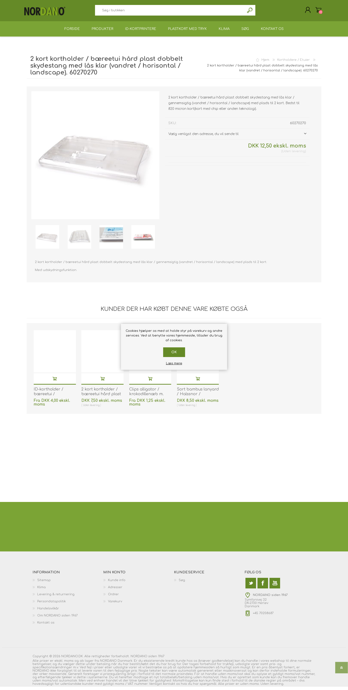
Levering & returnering (56, 597)
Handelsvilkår (48, 611)
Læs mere (174, 363)
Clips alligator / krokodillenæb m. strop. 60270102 (146, 397)
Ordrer (113, 597)
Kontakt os (45, 626)
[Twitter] (250, 586)
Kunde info (116, 583)
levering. (277, 687)
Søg (250, 12)
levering (298, 154)
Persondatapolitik (51, 604)
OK (174, 352)
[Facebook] (262, 586)
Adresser (115, 590)
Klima (41, 590)
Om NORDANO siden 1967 (57, 618)
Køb (55, 382)
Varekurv (316, 11)
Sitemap (44, 583)
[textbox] (169, 12)
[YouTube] (274, 586)
